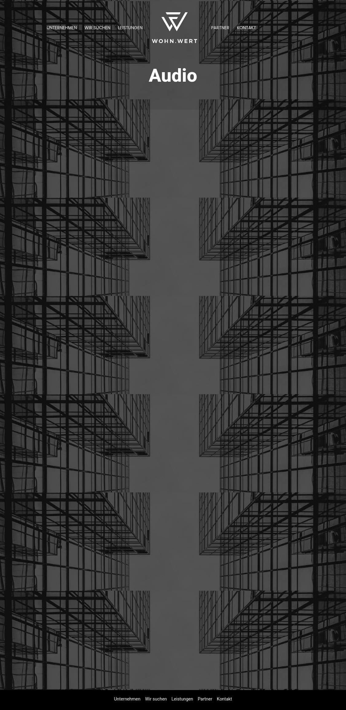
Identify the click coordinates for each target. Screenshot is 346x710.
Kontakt (246, 28)
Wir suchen (97, 28)
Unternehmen (62, 28)
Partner (220, 28)
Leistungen (130, 28)
